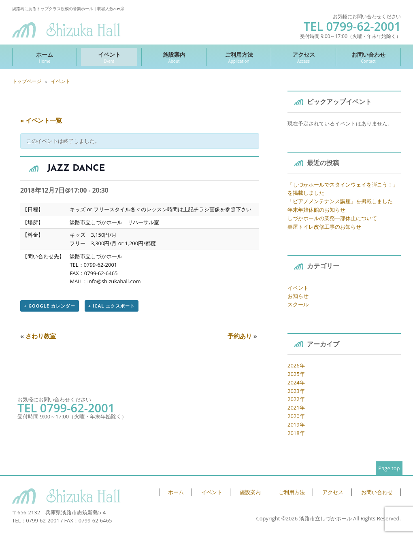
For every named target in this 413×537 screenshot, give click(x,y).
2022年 (296, 399)
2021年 (296, 407)
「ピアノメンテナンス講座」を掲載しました (340, 201)
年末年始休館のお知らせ (316, 209)
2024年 (296, 382)
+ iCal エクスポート (111, 306)
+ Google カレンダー (49, 306)
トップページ (26, 81)
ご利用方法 (238, 57)
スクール (298, 304)
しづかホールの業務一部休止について (332, 218)
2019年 (296, 424)
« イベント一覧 (41, 120)
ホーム (44, 57)
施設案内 (174, 57)
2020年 (296, 416)
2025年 (296, 374)
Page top (389, 468)
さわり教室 (38, 336)
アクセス (303, 57)
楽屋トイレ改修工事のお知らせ (324, 226)
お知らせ (298, 295)
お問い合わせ (368, 57)
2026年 (296, 365)
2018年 (296, 433)
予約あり (242, 336)
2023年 (296, 391)
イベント (109, 57)
